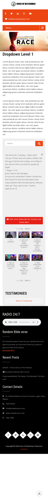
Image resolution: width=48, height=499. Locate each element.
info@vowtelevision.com (19, 19)
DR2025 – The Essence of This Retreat (17, 367)
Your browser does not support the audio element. (22, 322)
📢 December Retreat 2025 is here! (16, 372)
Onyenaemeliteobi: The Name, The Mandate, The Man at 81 (23, 377)
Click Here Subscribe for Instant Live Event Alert (24, 220)
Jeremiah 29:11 (9, 350)
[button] (28, 228)
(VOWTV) (24, 449)
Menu (8, 27)
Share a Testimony (24, 300)
